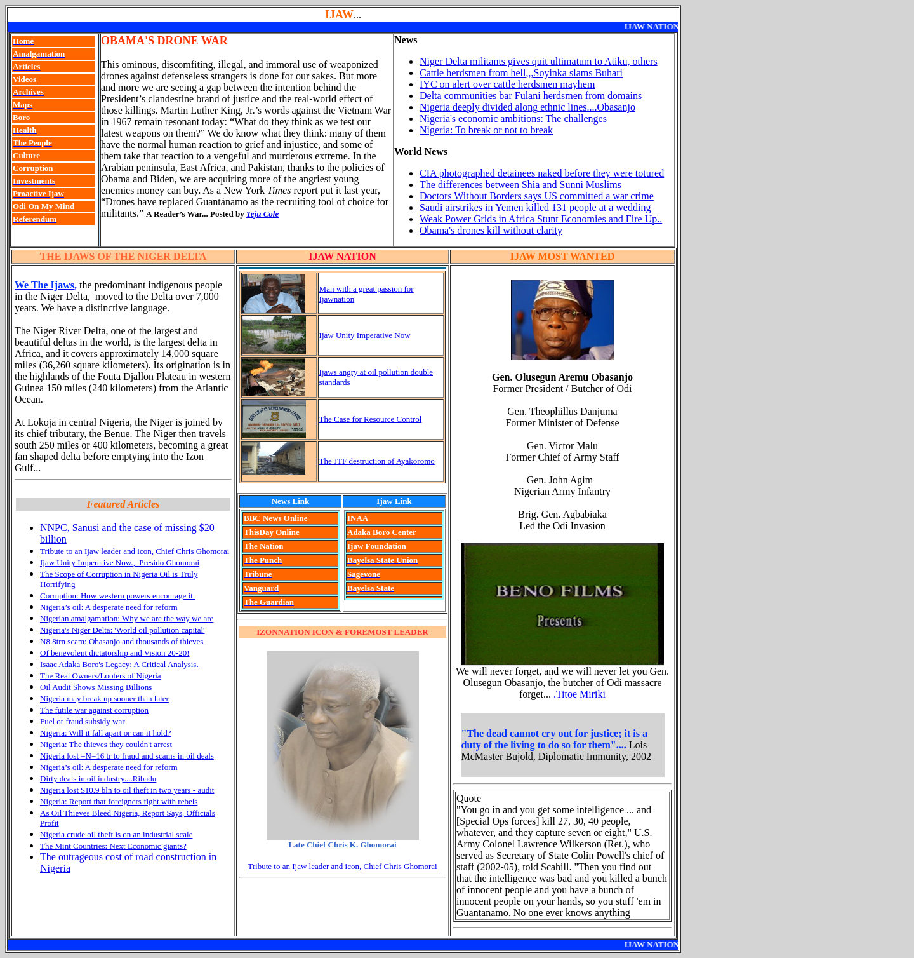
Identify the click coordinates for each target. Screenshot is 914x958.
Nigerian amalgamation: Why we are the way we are (126, 618)
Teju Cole (262, 214)
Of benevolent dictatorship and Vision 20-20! (114, 653)
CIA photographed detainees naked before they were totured (542, 173)
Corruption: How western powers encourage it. (117, 595)
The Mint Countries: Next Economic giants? (113, 846)
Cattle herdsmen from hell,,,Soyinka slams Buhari (521, 72)
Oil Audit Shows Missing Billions (96, 687)
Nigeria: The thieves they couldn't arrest (106, 744)
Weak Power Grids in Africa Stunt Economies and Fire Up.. (541, 218)
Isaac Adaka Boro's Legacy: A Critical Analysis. (119, 664)
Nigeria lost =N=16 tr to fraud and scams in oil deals (127, 755)
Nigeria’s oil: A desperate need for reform (109, 607)
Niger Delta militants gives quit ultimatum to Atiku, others (539, 61)
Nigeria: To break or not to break (486, 130)
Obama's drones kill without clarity (491, 230)
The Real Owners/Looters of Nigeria (100, 675)
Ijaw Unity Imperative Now (365, 335)
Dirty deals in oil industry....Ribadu (98, 778)
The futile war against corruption (94, 710)
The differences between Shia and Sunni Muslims (520, 184)
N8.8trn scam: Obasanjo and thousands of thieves (121, 641)
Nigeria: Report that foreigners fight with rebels (118, 801)
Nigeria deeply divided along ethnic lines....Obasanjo (527, 107)
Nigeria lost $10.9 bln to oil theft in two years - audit (127, 790)
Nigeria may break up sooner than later (104, 698)
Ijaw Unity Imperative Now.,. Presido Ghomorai (119, 562)
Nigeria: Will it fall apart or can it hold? (105, 733)
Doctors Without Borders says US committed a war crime (537, 196)
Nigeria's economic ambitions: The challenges (513, 118)
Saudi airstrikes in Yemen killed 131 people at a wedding (535, 207)
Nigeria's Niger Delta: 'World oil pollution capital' (122, 630)
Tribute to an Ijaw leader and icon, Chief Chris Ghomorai (134, 551)
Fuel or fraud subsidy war (82, 721)
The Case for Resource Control (370, 419)
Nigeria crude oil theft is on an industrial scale (116, 834)
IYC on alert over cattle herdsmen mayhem (507, 84)
